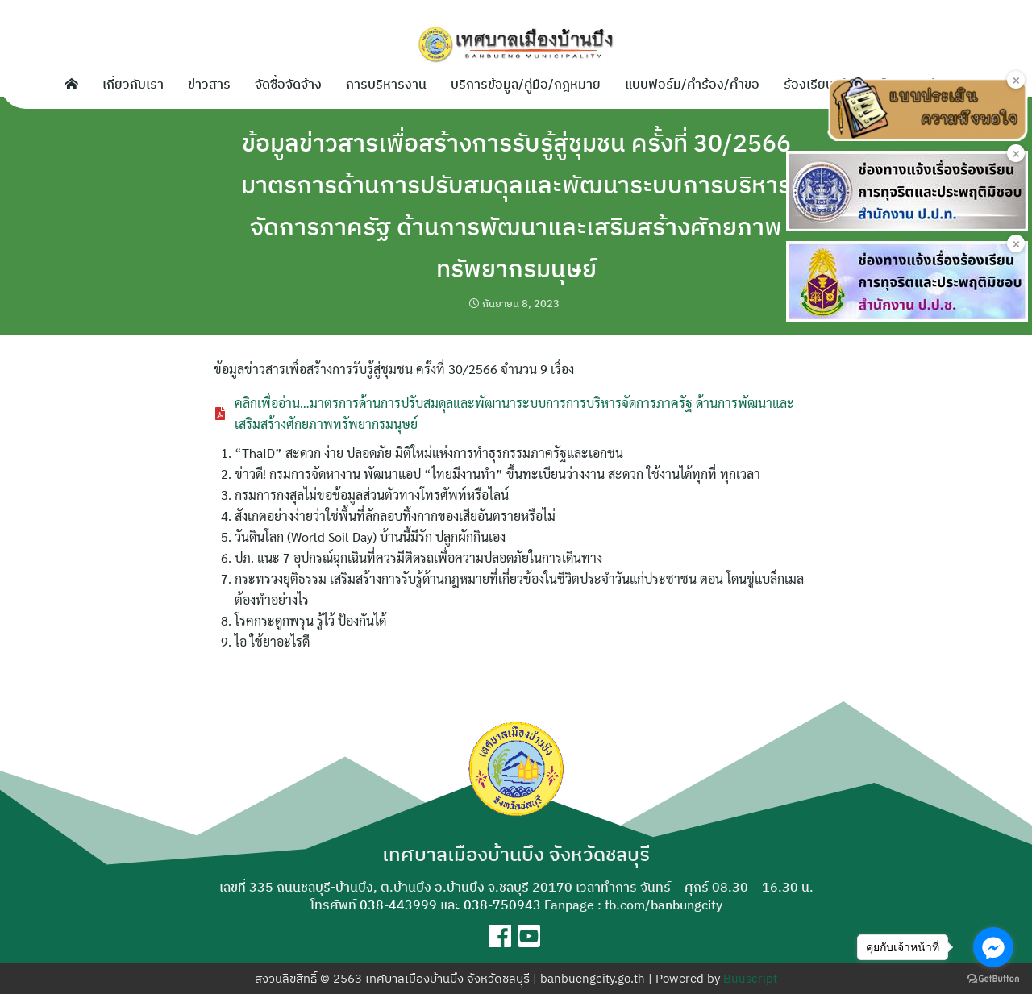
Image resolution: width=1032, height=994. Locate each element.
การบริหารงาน (386, 84)
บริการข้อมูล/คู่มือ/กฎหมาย (526, 84)
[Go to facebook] (993, 947)
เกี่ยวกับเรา (133, 84)
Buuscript (750, 978)
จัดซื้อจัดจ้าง (288, 84)
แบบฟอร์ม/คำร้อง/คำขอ (692, 84)
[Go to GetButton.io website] (993, 978)
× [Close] (1016, 80)
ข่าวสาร (209, 84)
